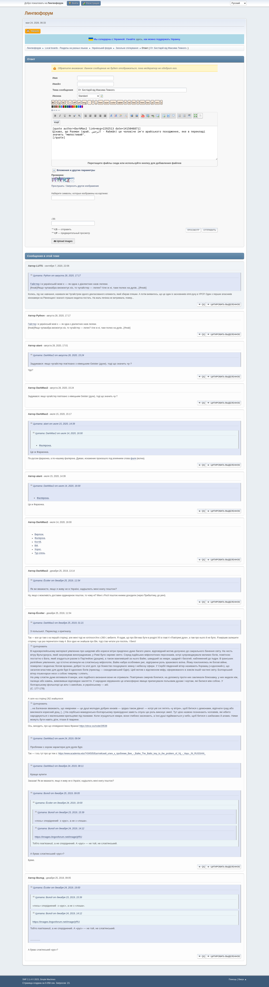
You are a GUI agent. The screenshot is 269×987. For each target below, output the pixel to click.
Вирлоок (39, 534)
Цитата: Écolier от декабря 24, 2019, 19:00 (58, 803)
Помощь (233, 979)
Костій (38, 542)
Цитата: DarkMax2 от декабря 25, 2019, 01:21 (58, 623)
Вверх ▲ (242, 979)
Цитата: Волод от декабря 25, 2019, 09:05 (56, 793)
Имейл (56, 84)
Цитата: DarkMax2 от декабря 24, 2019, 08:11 (58, 766)
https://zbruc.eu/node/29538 (93, 726)
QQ (201, 304)
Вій (36, 545)
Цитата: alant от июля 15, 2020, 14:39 (54, 423)
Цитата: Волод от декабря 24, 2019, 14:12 (61, 828)
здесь (139, 39)
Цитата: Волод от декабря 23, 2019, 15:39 (61, 812)
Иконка (56, 95)
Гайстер (35, 284)
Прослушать (57, 186)
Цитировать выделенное (223, 304)
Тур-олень (40, 553)
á (52, 110)
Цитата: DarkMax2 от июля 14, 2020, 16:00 (59, 433)
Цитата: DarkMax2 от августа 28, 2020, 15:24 (58, 355)
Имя (55, 78)
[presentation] (79, 209)
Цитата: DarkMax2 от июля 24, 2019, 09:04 (56, 738)
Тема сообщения (62, 90)
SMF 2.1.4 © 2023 (30, 979)
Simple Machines (47, 979)
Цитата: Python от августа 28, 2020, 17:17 (57, 275)
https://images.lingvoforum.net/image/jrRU (58, 836)
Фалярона (45, 445)
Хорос (38, 549)
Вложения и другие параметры (76, 170)
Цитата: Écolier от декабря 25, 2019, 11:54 (56, 580)
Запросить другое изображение (82, 186)
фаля (133, 458)
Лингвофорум (39, 13)
